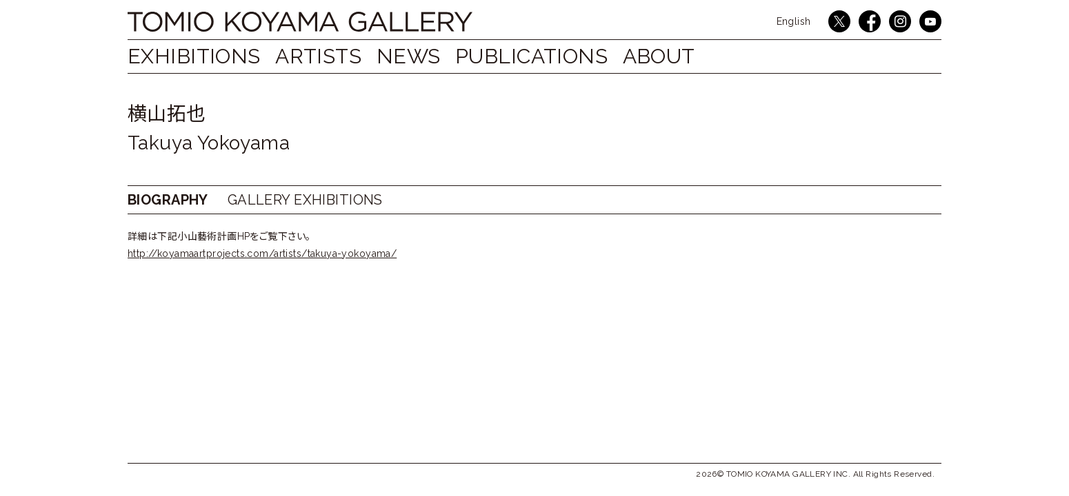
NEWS (422, 56)
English (794, 21)
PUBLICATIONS (552, 56)
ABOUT (686, 56)
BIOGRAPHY (168, 200)
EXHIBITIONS (194, 56)
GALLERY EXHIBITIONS (305, 200)
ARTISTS (325, 56)
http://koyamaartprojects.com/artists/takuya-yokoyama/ (262, 253)
